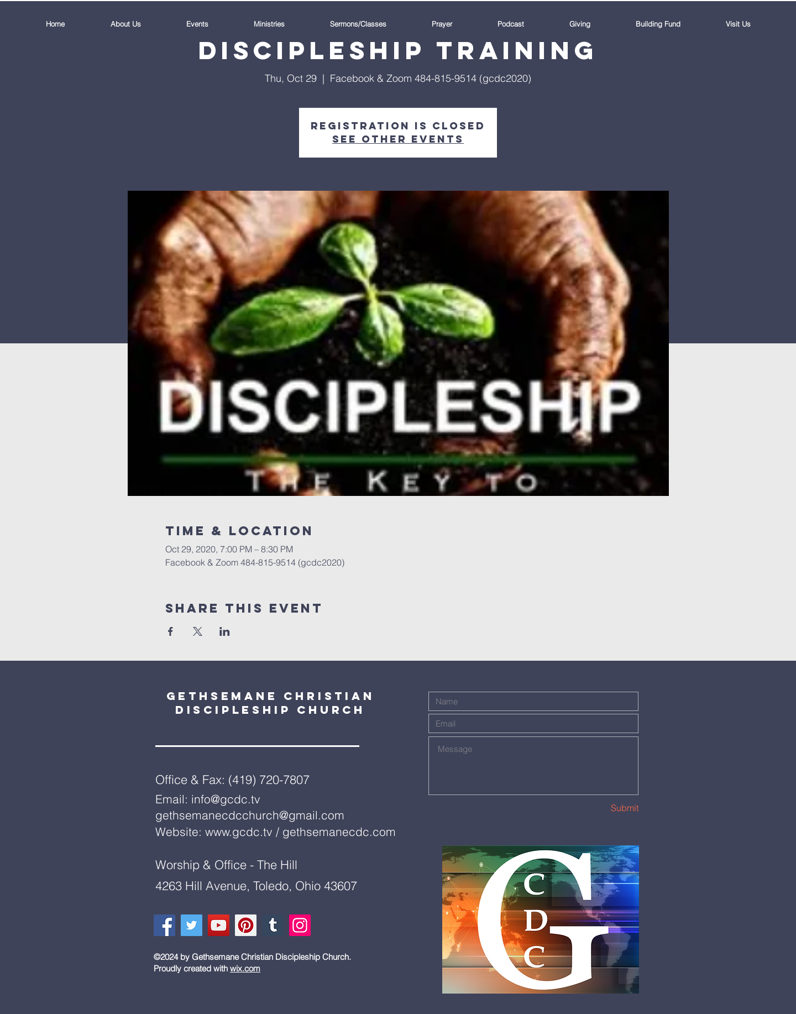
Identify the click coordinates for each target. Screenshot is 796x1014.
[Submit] (599, 808)
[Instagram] (300, 925)
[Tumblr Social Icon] (273, 925)
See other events (398, 139)
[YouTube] (218, 925)
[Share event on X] (197, 631)
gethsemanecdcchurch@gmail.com (249, 815)
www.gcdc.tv (239, 831)
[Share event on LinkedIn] (224, 631)
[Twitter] (191, 925)
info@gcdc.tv (225, 799)
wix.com (245, 968)
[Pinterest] (245, 925)
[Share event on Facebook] (170, 631)
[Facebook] (164, 925)
